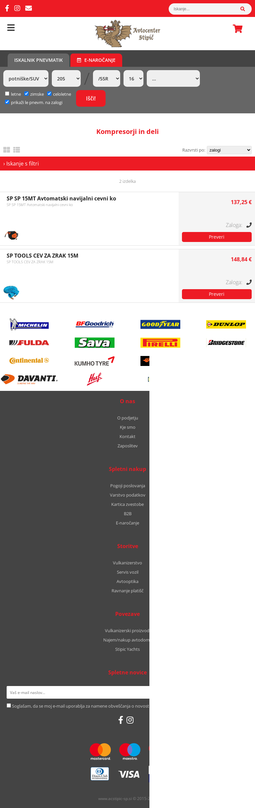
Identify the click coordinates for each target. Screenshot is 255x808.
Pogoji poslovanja (127, 486)
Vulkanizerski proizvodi (127, 631)
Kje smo (127, 427)
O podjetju (127, 418)
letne (13, 94)
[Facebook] (7, 8)
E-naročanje (96, 60)
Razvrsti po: (193, 150)
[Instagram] (17, 8)
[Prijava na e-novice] (239, 692)
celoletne (59, 94)
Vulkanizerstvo (127, 563)
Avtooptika (127, 581)
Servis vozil (127, 572)
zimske (34, 94)
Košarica (235, 28)
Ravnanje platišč (127, 591)
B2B (127, 514)
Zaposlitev (128, 446)
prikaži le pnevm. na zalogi (36, 102)
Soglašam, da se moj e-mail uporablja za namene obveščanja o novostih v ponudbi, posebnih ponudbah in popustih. (126, 706)
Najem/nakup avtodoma (127, 640)
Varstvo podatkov (127, 495)
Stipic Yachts (127, 649)
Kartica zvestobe (127, 504)
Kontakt (127, 436)
